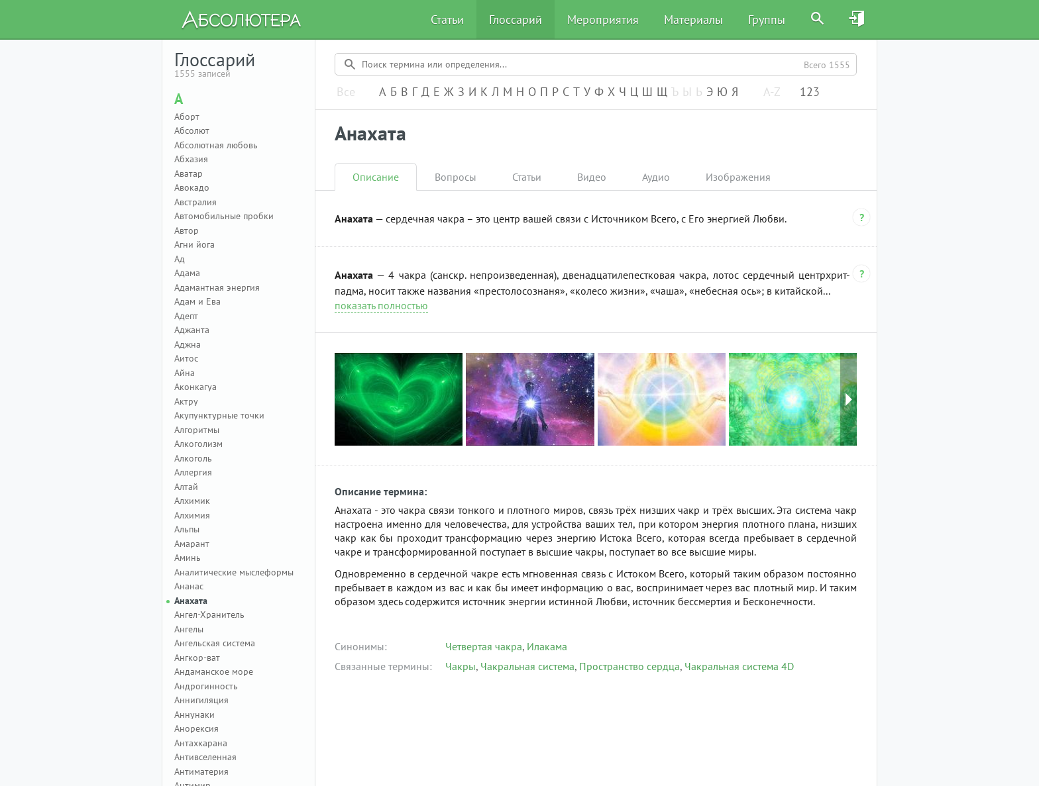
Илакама (547, 646)
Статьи (447, 19)
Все (346, 92)
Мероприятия (603, 19)
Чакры (460, 666)
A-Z (772, 92)
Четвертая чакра (483, 646)
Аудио (656, 176)
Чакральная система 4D (739, 666)
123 (810, 92)
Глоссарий (515, 19)
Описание (376, 176)
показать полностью (381, 305)
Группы (766, 19)
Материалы (693, 19)
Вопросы (455, 176)
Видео (591, 176)
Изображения (738, 176)
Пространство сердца (629, 666)
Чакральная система (527, 666)
